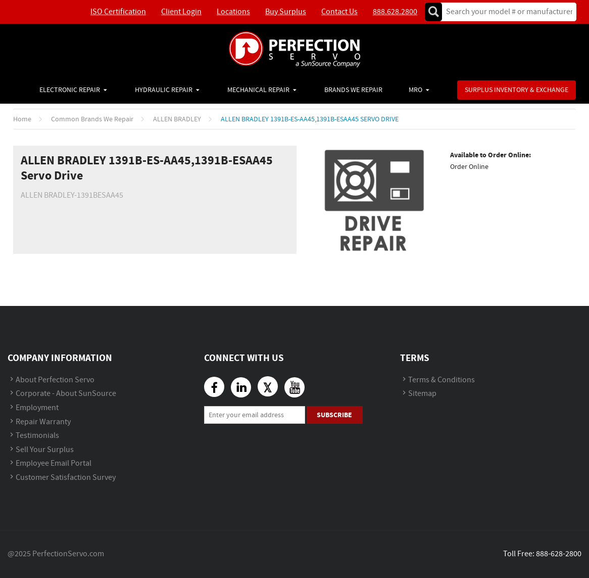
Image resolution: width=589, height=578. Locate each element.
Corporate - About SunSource (66, 393)
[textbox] (505, 12)
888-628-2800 (558, 554)
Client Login (181, 12)
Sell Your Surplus (45, 449)
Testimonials (37, 435)
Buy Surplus (285, 12)
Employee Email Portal (53, 463)
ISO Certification (118, 12)
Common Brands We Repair (92, 119)
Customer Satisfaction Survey (66, 477)
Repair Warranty (43, 422)
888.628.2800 (395, 12)
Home (22, 119)
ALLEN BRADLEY (177, 119)
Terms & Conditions (441, 380)
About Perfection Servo (55, 380)
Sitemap (422, 393)
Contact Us (339, 12)
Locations (233, 12)
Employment (37, 408)
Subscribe (334, 415)
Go (433, 12)
